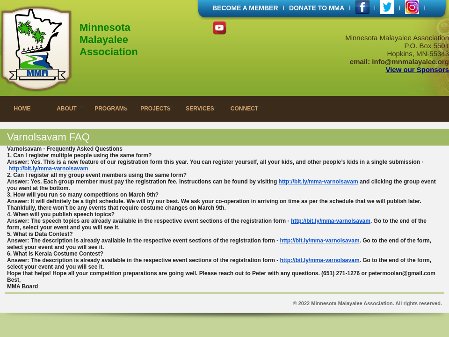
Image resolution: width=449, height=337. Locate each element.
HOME (22, 108)
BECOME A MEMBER (245, 8)
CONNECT (244, 108)
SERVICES (200, 108)
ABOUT (67, 108)
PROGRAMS (111, 108)
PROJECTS (155, 108)
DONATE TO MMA (316, 8)
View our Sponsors (417, 69)
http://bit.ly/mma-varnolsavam (48, 168)
